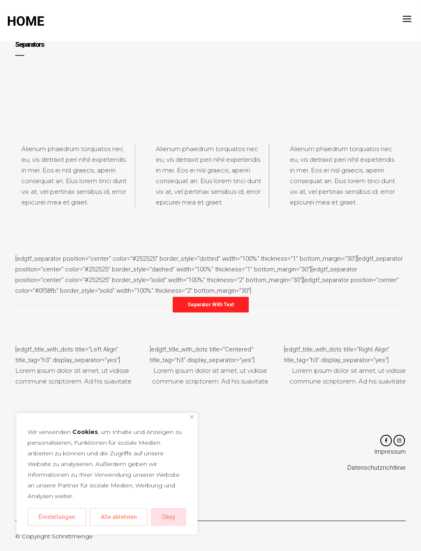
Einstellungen (57, 517)
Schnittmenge (72, 536)
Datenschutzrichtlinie (376, 468)
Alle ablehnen (119, 517)
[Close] (192, 417)
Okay (168, 517)
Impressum (390, 452)
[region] (106, 474)
